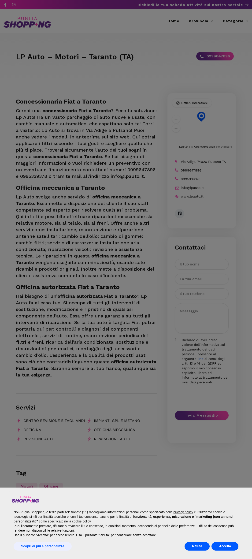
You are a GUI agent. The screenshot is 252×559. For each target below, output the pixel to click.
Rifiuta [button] (197, 546)
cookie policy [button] (81, 521)
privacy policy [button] (183, 512)
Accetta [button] (225, 546)
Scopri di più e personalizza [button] (42, 546)
